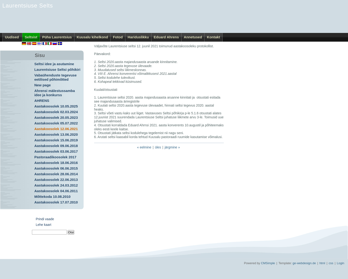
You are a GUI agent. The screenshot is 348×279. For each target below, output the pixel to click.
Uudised (12, 37)
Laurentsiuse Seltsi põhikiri (57, 70)
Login (340, 263)
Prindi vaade (45, 219)
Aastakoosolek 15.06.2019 (56, 140)
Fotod (118, 37)
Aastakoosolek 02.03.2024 (56, 112)
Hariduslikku (138, 37)
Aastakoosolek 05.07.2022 (56, 123)
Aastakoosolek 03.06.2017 (56, 151)
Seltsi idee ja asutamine (54, 64)
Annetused (193, 37)
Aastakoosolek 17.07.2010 (56, 202)
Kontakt (213, 37)
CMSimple (268, 263)
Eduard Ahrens (166, 37)
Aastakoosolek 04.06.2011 (56, 191)
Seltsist (31, 37)
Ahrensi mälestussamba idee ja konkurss (54, 93)
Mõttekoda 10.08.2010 (52, 197)
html (322, 263)
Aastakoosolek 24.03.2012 (56, 185)
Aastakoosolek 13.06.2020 (56, 134)
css (331, 263)
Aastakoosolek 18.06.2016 (56, 163)
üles (158, 147)
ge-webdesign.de (304, 263)
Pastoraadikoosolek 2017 (55, 157)
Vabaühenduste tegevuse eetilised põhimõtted (55, 77)
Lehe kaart (43, 225)
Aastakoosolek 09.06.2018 (56, 146)
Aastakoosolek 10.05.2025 (56, 106)
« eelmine (144, 147)
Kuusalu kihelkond (92, 37)
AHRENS (41, 101)
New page (42, 85)
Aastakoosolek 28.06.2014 (56, 174)
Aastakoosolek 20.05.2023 (56, 118)
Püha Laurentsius (57, 37)
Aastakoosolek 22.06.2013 (56, 180)
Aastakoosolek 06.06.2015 (56, 168)
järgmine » (172, 147)
